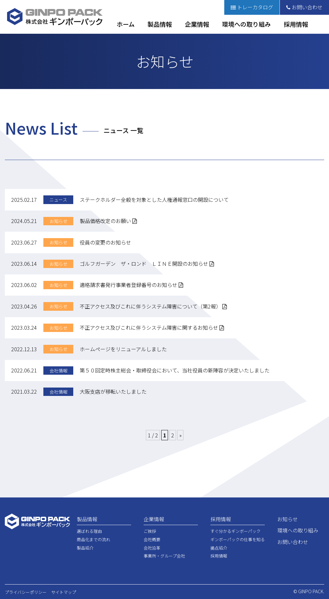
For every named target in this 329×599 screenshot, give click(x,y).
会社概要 (152, 539)
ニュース (58, 199)
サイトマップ (63, 592)
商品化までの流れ (93, 539)
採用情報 (296, 24)
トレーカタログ (252, 7)
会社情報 (58, 370)
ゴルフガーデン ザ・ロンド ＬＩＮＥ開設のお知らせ (147, 263)
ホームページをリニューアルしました (123, 349)
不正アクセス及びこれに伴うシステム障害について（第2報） (153, 306)
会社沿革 (152, 548)
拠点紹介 (218, 548)
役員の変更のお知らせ (105, 242)
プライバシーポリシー (26, 592)
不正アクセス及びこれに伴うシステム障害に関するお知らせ (152, 327)
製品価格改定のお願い (108, 221)
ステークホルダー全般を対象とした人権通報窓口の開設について (154, 199)
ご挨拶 (150, 531)
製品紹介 (85, 548)
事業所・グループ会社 (164, 556)
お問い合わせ (304, 7)
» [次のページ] (180, 435)
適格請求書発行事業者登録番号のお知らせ (131, 285)
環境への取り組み (246, 24)
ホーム (126, 24)
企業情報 (197, 24)
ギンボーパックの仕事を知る (237, 539)
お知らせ (58, 221)
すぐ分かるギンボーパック (235, 531)
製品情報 (159, 24)
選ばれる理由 (89, 531)
